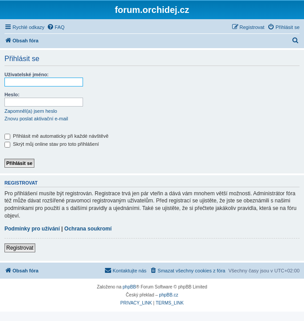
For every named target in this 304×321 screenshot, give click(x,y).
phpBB (129, 286)
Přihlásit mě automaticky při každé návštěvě (56, 136)
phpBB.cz (168, 294)
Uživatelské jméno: (26, 74)
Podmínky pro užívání (32, 229)
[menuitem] (56, 27)
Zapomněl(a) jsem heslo (30, 111)
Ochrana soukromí (88, 229)
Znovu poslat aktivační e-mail (36, 118)
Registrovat (19, 248)
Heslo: (12, 94)
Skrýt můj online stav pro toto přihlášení (51, 144)
